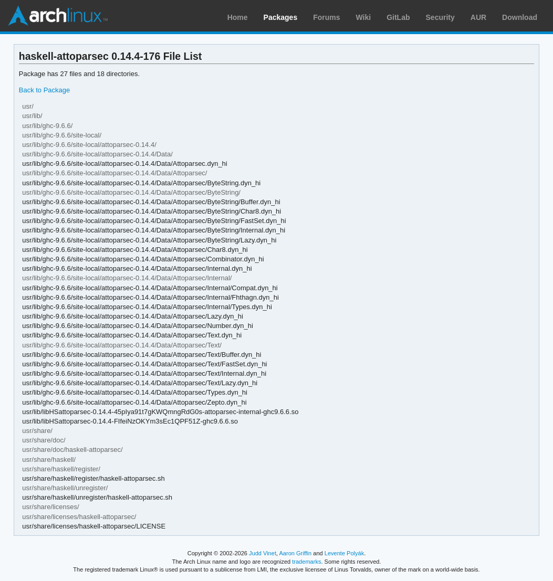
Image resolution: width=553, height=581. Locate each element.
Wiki (363, 17)
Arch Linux (58, 15)
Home (237, 17)
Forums (326, 17)
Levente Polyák (344, 553)
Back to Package (44, 90)
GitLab (398, 17)
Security (440, 17)
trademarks (306, 561)
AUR (478, 17)
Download (519, 17)
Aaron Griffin (295, 553)
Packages (281, 17)
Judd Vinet (262, 553)
